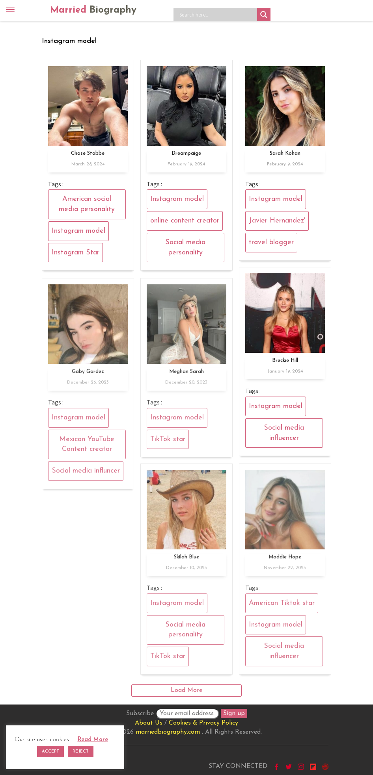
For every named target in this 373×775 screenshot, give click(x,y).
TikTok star (167, 442)
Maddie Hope (285, 560)
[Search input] (217, 14)
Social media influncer (86, 474)
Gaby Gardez (88, 375)
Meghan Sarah (186, 375)
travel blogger (271, 242)
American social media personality (87, 204)
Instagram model (78, 231)
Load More (186, 690)
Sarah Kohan (285, 153)
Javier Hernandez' (277, 220)
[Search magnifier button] (263, 14)
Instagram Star (75, 252)
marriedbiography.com (168, 732)
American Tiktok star (282, 606)
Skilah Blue (186, 560)
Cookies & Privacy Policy (203, 723)
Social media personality (185, 247)
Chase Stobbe (87, 153)
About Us (148, 723)
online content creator (184, 220)
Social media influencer (284, 433)
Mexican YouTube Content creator (86, 447)
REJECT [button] (81, 751)
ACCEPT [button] (50, 751)
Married (93, 10)
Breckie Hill (285, 360)
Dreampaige (186, 153)
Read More (93, 740)
